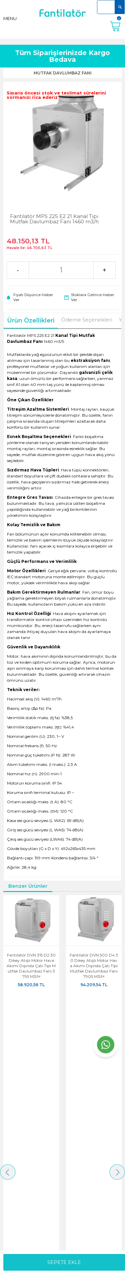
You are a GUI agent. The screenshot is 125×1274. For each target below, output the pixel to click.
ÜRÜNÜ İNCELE (31, 999)
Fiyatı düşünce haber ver (33, 297)
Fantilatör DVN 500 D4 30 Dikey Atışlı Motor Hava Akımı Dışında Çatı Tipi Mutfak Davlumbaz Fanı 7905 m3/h (94, 965)
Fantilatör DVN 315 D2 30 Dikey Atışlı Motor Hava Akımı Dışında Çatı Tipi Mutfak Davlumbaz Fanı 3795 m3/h (31, 965)
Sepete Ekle (64, 1262)
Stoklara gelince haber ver (92, 297)
